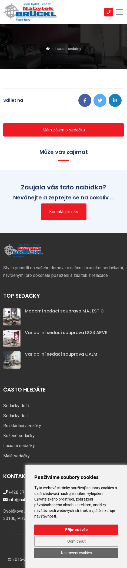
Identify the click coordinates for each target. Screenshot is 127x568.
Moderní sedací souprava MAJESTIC (64, 311)
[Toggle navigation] (119, 12)
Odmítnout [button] (76, 541)
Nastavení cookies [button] (76, 553)
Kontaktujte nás (63, 211)
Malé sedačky (16, 455)
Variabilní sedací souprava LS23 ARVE (66, 332)
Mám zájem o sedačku (63, 129)
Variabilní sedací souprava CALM (61, 354)
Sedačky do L (16, 415)
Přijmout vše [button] (76, 530)
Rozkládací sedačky (22, 425)
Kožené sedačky (19, 435)
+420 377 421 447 (23, 492)
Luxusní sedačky (19, 445)
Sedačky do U (16, 405)
